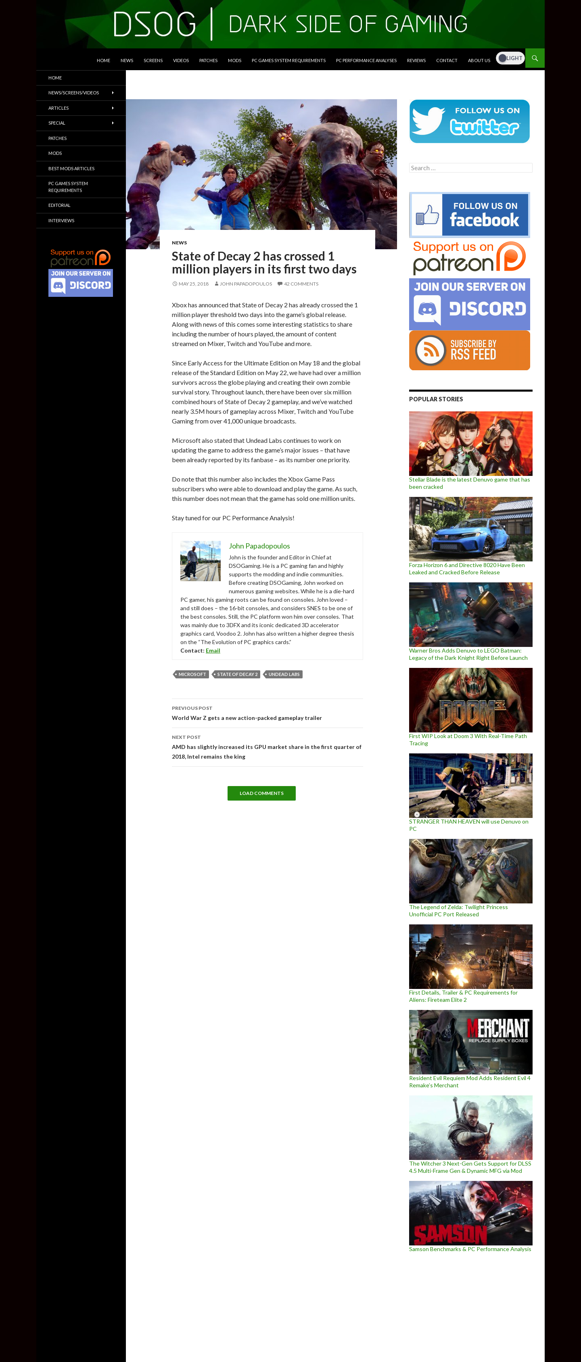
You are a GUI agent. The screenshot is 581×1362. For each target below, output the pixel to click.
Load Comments (262, 793)
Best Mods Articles (71, 168)
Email (213, 650)
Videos (181, 60)
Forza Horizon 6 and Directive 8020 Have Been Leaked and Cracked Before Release (467, 568)
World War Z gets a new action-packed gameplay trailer (267, 712)
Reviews (416, 60)
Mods (234, 60)
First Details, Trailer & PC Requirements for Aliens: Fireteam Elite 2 (463, 996)
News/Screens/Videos (73, 92)
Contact (447, 60)
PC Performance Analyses (366, 60)
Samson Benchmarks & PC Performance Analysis (470, 1248)
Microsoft (192, 674)
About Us (479, 60)
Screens (153, 60)
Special (56, 122)
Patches (208, 60)
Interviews (61, 220)
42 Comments (301, 284)
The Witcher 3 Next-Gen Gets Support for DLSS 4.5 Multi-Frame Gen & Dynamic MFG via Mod (470, 1167)
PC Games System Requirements (289, 60)
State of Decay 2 (237, 674)
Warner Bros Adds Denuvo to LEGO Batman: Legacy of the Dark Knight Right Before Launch (468, 654)
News (127, 60)
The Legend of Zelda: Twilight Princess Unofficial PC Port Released (458, 910)
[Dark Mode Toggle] (510, 58)
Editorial (59, 205)
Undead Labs (284, 674)
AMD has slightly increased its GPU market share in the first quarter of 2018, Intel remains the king (267, 746)
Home (103, 60)
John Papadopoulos (246, 284)
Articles (58, 108)
